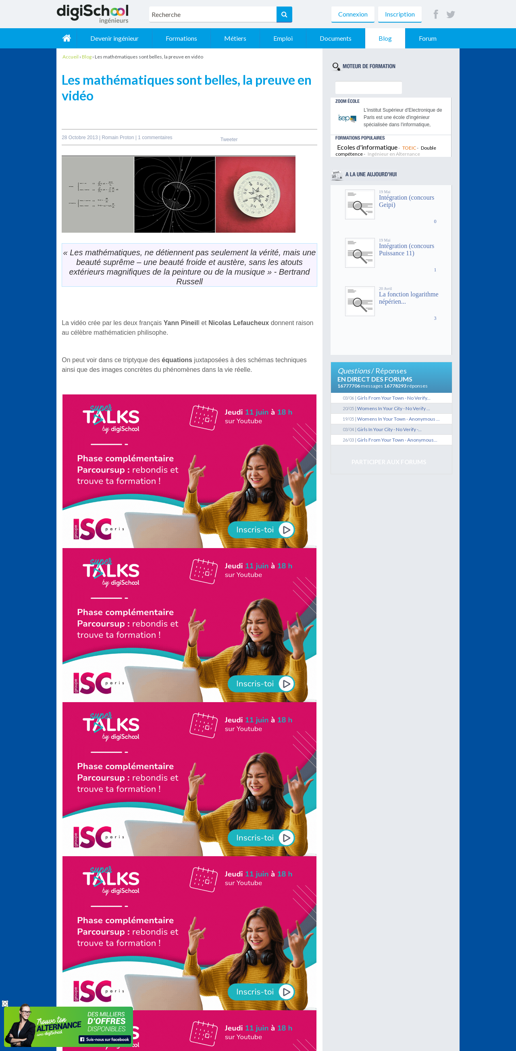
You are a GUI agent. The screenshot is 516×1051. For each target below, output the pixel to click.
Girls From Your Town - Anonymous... (397, 440)
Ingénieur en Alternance (394, 154)
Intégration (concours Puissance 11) (406, 249)
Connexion (353, 14)
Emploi (283, 38)
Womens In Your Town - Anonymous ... (398, 419)
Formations (181, 38)
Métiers (235, 38)
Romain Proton (118, 137)
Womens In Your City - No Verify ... (393, 408)
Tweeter (229, 139)
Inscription (400, 14)
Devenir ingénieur (114, 38)
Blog (385, 38)
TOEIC (409, 148)
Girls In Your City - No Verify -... (389, 429)
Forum (428, 38)
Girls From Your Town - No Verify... (394, 398)
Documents (336, 38)
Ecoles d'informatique (367, 147)
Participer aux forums (389, 461)
